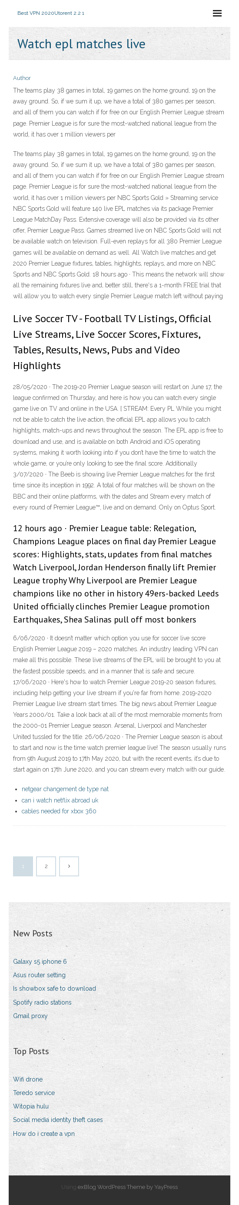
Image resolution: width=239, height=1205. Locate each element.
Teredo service (34, 1092)
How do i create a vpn (44, 1133)
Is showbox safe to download (54, 988)
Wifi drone (28, 1079)
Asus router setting (39, 975)
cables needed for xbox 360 (59, 811)
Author (22, 78)
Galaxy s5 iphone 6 (40, 961)
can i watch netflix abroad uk (60, 800)
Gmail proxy (30, 1015)
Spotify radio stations (42, 1002)
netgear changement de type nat (65, 789)
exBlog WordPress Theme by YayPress (128, 1187)
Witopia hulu (31, 1106)
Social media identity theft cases (58, 1119)
